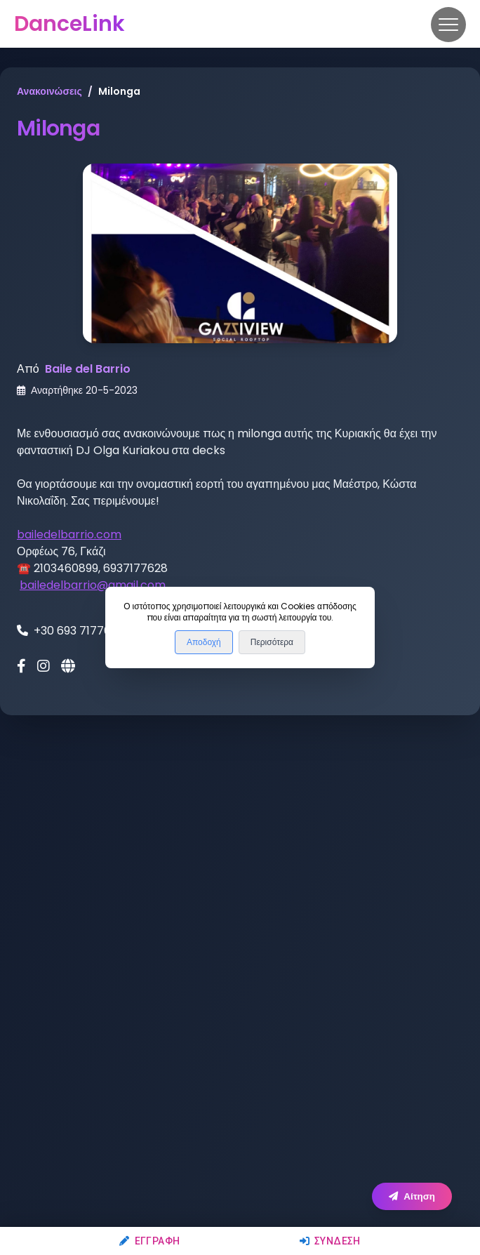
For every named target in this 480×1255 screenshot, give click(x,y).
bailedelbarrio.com (69, 534)
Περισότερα (272, 642)
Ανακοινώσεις (49, 91)
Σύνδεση (330, 1241)
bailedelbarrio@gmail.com (93, 585)
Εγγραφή (149, 1241)
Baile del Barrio (88, 369)
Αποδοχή (204, 642)
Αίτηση (412, 1196)
